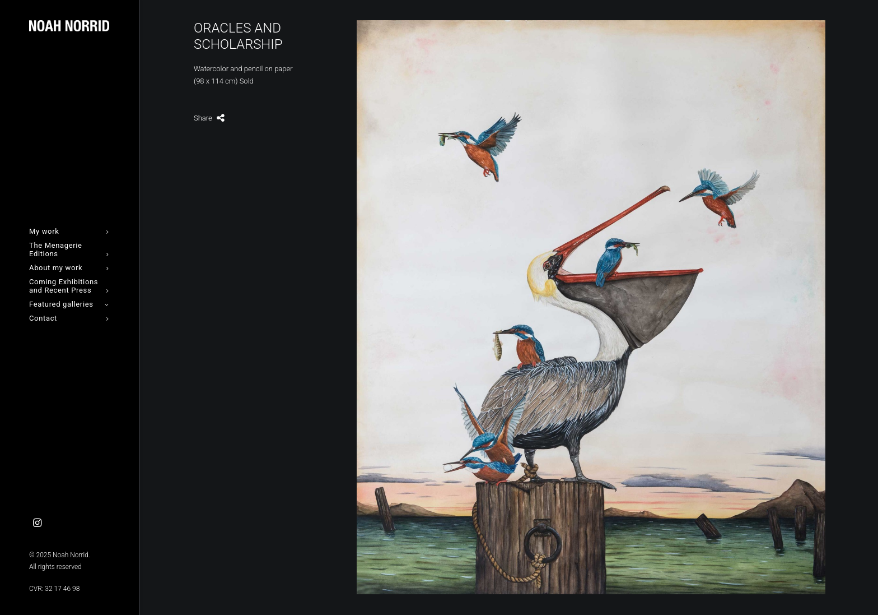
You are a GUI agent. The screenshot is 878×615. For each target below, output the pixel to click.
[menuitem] (37, 523)
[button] (37, 523)
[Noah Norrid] (69, 25)
